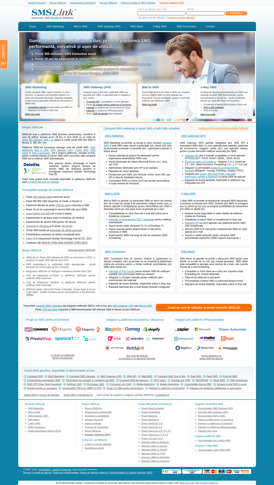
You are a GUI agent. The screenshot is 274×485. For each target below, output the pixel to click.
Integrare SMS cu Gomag (154, 446)
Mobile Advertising (169, 384)
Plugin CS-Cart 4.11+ (152, 439)
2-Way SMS (160, 26)
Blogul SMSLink (93, 431)
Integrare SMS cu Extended (155, 457)
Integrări (91, 108)
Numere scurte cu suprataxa (42, 388)
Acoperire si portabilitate (97, 416)
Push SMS (212, 376)
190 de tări (67, 226)
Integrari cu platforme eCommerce (167, 388)
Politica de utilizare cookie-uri (94, 473)
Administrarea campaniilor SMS (43, 380)
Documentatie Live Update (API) (214, 441)
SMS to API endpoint (213, 108)
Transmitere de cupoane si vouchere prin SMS (90, 380)
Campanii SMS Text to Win (172, 376)
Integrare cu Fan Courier (122, 271)
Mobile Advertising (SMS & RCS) (44, 431)
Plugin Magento (149, 416)
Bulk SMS (196, 376)
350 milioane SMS (42, 197)
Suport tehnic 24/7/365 (38, 214)
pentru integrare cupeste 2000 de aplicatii (211, 357)
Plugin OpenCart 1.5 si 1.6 (154, 435)
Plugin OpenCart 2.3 (151, 427)
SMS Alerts (136, 26)
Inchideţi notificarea (209, 483)
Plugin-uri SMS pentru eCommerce (125, 388)
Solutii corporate (93, 424)
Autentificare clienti (94, 448)
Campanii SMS (35, 376)
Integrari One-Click (207, 431)
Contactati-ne (162, 395)
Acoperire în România (37, 226)
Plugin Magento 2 (150, 420)
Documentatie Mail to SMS (211, 416)
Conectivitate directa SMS (198, 384)
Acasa (32, 26)
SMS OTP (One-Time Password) (44, 384)
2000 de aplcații (100, 114)
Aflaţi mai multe (187, 483)
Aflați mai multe (32, 114)
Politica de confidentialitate (65, 473)
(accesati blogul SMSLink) (81, 250)
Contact (210, 26)
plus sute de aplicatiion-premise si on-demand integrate (136, 357)
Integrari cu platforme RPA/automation (217, 427)
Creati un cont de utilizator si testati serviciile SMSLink (204, 308)
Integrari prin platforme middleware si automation (216, 388)
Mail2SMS (146, 376)
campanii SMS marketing (48, 306)
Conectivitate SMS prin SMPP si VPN (81, 388)
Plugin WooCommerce (152, 409)
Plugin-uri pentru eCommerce (200, 162)
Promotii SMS (230, 376)
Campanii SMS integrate (82, 376)
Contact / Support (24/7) (172, 3)
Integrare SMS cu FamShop (155, 461)
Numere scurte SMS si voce (231, 384)
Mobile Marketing (146, 384)
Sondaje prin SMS (180, 380)
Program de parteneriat (96, 427)
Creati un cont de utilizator (181, 18)
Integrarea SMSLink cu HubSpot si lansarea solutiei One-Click (59, 271)
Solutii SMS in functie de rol (78, 395)
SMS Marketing (55, 26)
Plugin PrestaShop (150, 412)
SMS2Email (201, 380)
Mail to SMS (81, 26)
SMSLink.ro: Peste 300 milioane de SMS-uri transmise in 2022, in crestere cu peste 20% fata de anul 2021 (60, 259)
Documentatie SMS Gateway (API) (215, 409)
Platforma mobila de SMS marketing (138, 3)
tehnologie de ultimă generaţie (66, 230)
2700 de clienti (63, 205)
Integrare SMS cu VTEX (153, 454)
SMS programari (238, 380)
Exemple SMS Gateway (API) (213, 412)
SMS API (131, 376)
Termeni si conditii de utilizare (37, 473)
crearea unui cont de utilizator (43, 182)
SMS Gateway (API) (108, 26)
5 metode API (93, 102)
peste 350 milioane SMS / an (37, 140)
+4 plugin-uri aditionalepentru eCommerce (62, 357)
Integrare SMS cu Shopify (154, 450)
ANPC (150, 473)
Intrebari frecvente (37, 3)
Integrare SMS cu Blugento (155, 442)
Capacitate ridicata (37, 107)
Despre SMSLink (58, 3)
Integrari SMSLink (108, 3)
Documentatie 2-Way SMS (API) (214, 450)
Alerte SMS (219, 380)
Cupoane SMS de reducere (134, 380)
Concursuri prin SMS (121, 384)
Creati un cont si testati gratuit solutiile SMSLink (223, 128)
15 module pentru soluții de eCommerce (112, 105)
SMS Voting (160, 380)
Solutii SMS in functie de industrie (42, 395)
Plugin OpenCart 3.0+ (152, 424)
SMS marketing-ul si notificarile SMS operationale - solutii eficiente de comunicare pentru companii (60, 266)
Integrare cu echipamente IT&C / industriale (132, 220)
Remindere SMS (95, 384)
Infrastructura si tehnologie (83, 3)
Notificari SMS (74, 384)
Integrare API (192, 156)
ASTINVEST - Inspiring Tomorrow (55, 470)
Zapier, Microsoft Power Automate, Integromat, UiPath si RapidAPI (210, 176)
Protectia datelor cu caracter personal (127, 473)
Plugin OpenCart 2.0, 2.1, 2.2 (156, 431)
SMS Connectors (186, 26)
